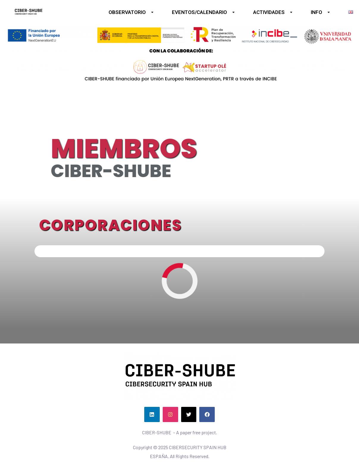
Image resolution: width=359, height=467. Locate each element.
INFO (320, 12)
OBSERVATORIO (131, 12)
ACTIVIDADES (273, 12)
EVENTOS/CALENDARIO (203, 12)
